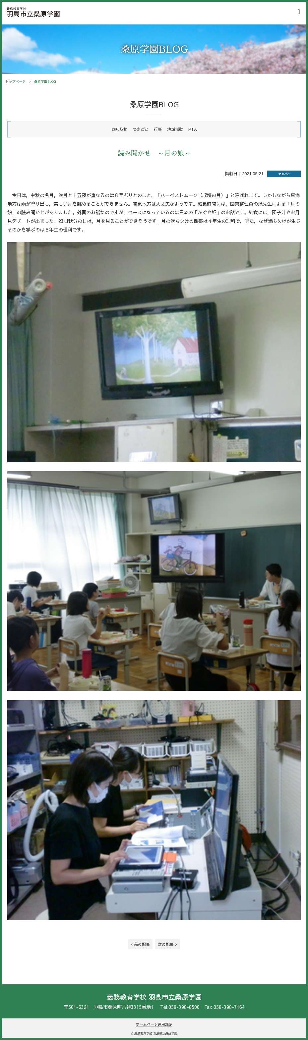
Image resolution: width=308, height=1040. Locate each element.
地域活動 (175, 129)
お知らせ (119, 129)
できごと (141, 129)
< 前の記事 (140, 944)
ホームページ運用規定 (154, 1024)
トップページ (16, 81)
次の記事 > (167, 944)
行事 (158, 129)
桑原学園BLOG (45, 81)
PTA (192, 129)
